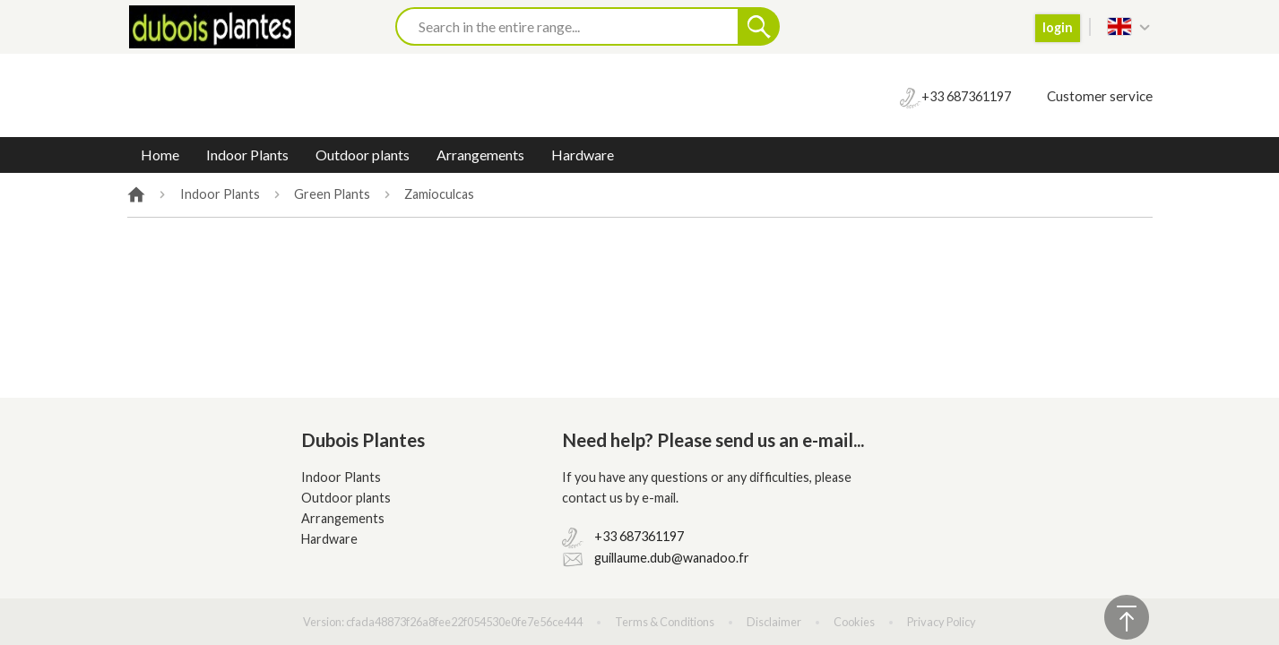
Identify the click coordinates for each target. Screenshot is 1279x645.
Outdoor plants (362, 154)
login (1057, 27)
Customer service (1100, 96)
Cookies (854, 622)
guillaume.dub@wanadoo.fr (671, 557)
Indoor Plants (247, 154)
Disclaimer (774, 622)
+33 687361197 (639, 536)
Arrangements (480, 154)
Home (160, 154)
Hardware (582, 154)
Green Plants (332, 194)
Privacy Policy (941, 622)
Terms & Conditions (664, 622)
